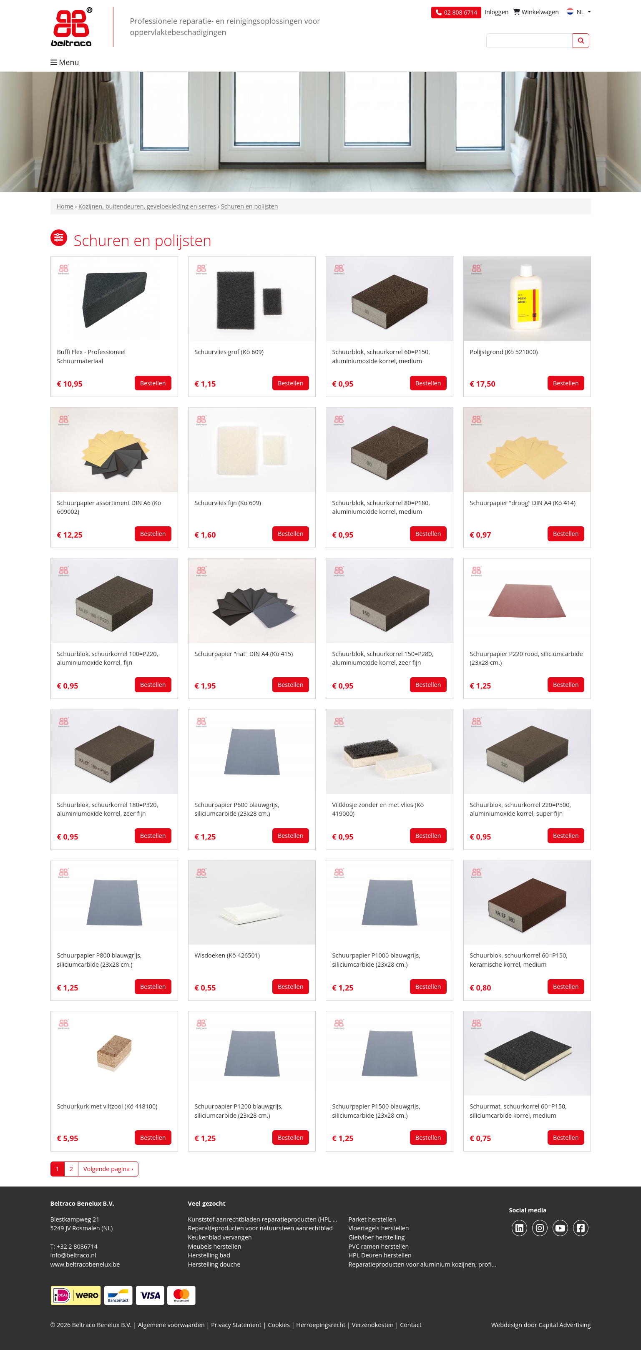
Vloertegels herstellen (379, 1228)
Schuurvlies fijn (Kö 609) (228, 503)
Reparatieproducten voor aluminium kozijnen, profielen (424, 1264)
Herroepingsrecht (321, 1325)
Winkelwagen (536, 12)
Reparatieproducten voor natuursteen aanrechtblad (260, 1228)
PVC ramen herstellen (379, 1246)
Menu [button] (64, 62)
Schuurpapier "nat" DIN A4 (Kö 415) (244, 654)
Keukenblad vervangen (220, 1237)
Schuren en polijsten (249, 206)
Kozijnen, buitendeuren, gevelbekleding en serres (147, 206)
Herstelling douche (214, 1264)
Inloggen (497, 12)
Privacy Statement (236, 1325)
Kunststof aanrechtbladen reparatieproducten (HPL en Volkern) (263, 1219)
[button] (58, 237)
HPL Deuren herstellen (380, 1255)
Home (65, 206)
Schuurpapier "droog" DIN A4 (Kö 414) (523, 503)
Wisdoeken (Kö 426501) (227, 955)
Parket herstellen (372, 1219)
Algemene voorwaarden (171, 1325)
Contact (411, 1325)
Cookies (279, 1325)
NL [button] (576, 12)
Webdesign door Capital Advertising (541, 1325)
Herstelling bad (209, 1255)
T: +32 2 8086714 (74, 1246)
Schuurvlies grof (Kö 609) (229, 352)
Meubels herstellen (214, 1246)
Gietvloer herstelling (377, 1237)
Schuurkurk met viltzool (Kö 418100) (107, 1106)
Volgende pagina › (108, 1169)
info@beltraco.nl (73, 1255)
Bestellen (153, 383)
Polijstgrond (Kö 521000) (504, 352)
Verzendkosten (373, 1325)
